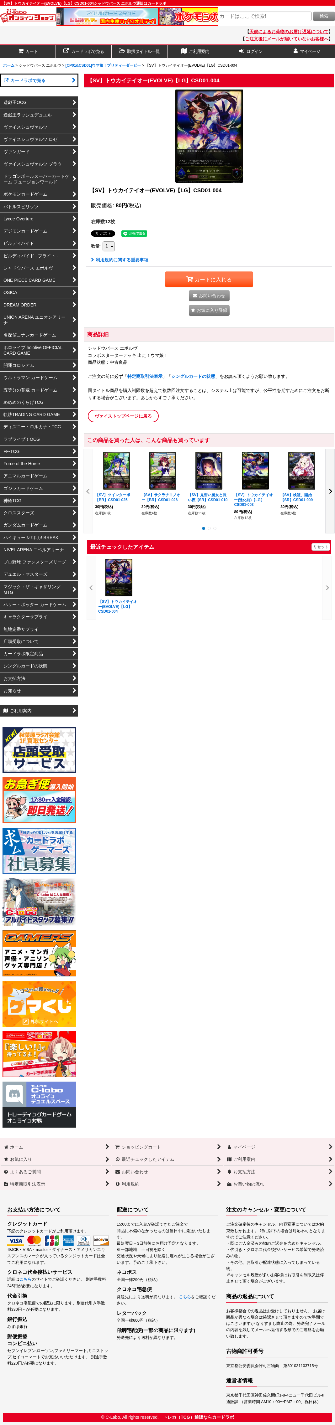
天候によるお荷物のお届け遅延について (288, 31)
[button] (140, 51)
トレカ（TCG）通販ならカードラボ (198, 1417)
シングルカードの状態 (193, 376)
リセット (320, 547)
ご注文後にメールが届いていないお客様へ (286, 38)
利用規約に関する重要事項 (119, 259)
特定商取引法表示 (144, 376)
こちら (25, 1279)
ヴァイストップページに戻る (123, 416)
